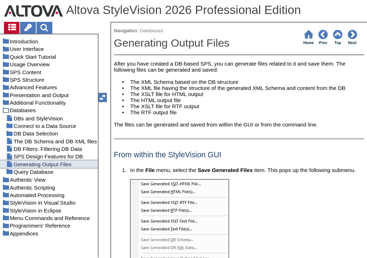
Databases (151, 30)
